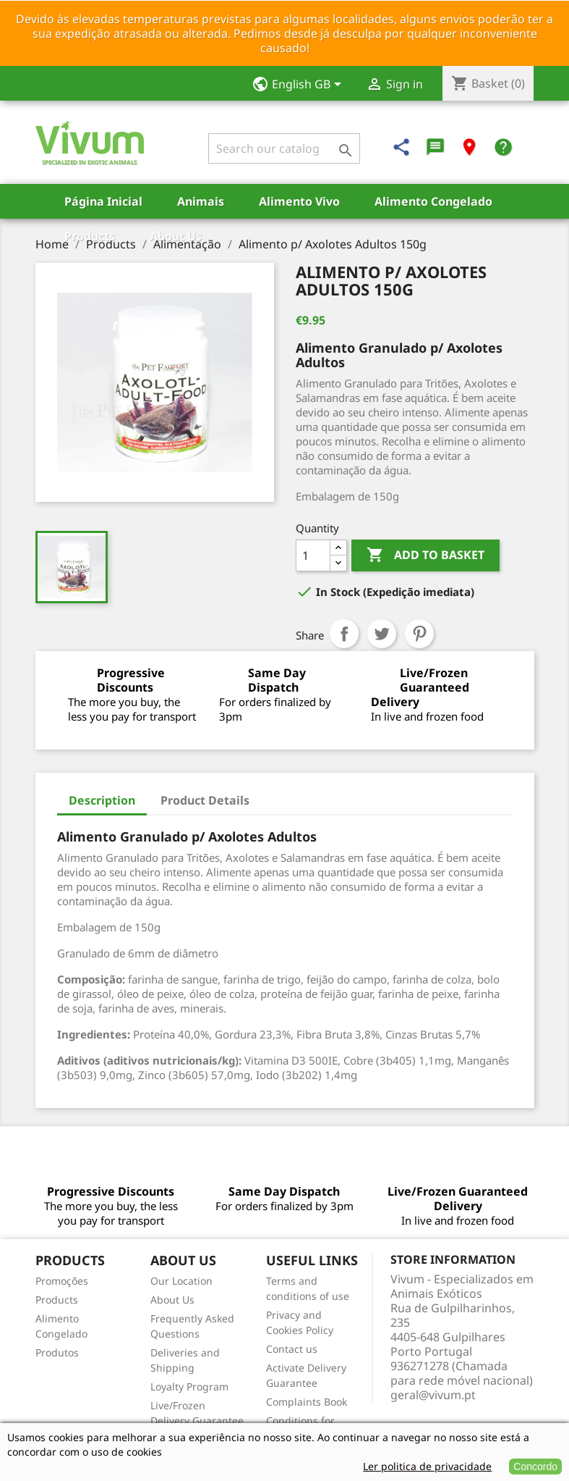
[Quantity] (313, 555)
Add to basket (425, 555)
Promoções (61, 1281)
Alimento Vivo (299, 201)
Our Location (181, 1281)
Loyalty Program (189, 1386)
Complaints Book (306, 1402)
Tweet (381, 633)
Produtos (57, 1352)
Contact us (291, 1349)
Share (344, 633)
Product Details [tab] (205, 800)
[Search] (284, 148)
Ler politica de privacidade (427, 1466)
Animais (200, 201)
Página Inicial (103, 201)
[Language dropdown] (301, 85)
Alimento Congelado (433, 201)
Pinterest (419, 633)
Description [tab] (102, 800)
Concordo (535, 1466)
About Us (176, 236)
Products (89, 236)
